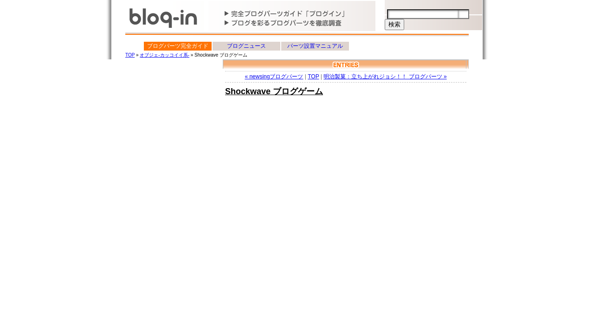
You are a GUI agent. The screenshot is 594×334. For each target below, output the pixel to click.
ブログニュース (246, 46)
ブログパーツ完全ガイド (177, 46)
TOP (130, 55)
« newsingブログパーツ (274, 76)
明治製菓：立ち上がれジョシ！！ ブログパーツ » (384, 76)
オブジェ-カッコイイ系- (164, 55)
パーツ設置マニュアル (315, 46)
